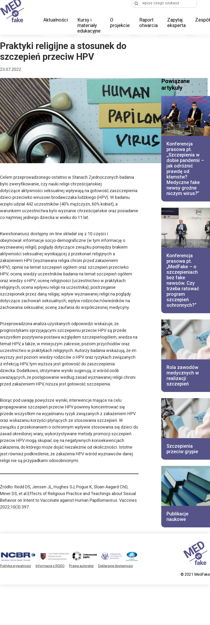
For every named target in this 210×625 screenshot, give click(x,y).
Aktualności (55, 20)
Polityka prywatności (15, 566)
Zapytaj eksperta (176, 22)
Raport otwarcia (148, 22)
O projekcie (120, 22)
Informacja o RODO (50, 566)
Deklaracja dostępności (115, 566)
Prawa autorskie (81, 566)
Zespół (202, 20)
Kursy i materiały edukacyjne (89, 25)
